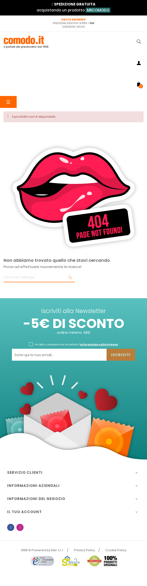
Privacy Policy (84, 550)
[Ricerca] (39, 277)
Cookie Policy (115, 550)
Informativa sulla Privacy (99, 344)
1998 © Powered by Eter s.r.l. (42, 550)
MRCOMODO (98, 10)
